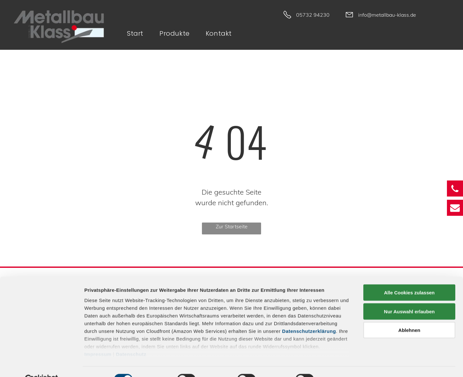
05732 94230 (313, 15)
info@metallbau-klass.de (387, 15)
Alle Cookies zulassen (409, 278)
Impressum (98, 339)
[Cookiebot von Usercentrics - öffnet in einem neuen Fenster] (42, 364)
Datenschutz (131, 339)
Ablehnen (409, 315)
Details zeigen (342, 364)
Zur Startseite (232, 226)
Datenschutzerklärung (309, 316)
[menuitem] (138, 33)
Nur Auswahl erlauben (409, 296)
